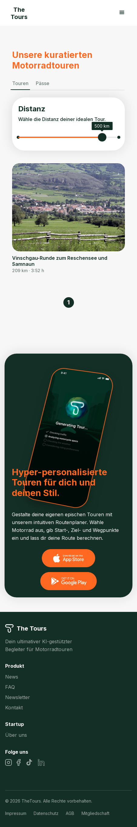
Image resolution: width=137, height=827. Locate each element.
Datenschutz (46, 813)
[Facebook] (19, 762)
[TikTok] (29, 762)
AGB (70, 813)
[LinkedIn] (41, 762)
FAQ (10, 687)
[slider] (102, 137)
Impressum (15, 813)
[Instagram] (8, 762)
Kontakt (14, 708)
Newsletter (17, 697)
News (11, 677)
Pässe (42, 83)
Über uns (16, 735)
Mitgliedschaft (95, 813)
